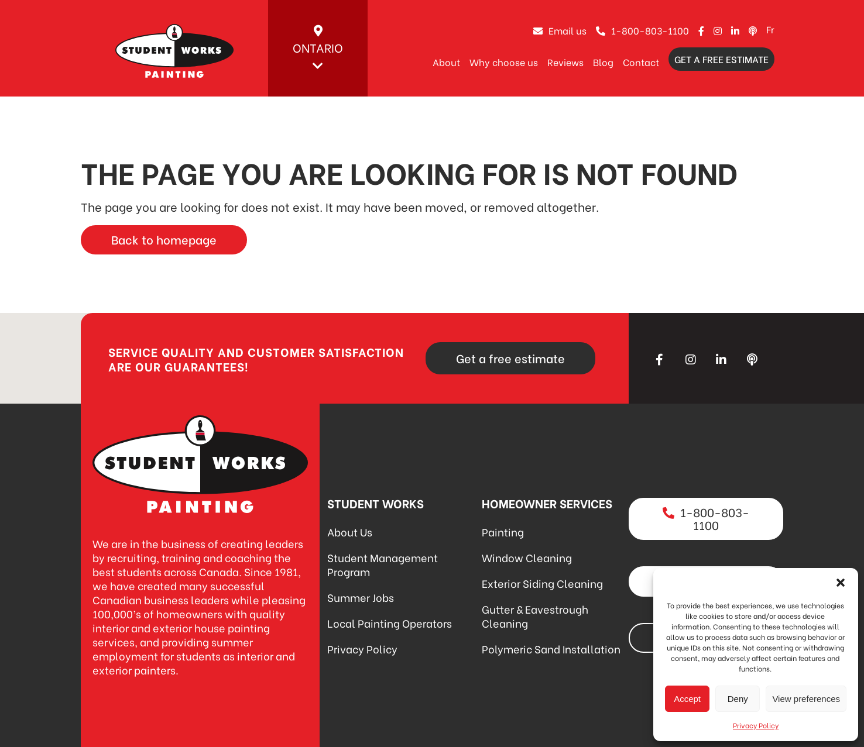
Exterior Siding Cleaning (542, 583)
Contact (641, 61)
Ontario (318, 48)
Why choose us (503, 61)
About (446, 61)
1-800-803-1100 (642, 30)
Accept (687, 699)
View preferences (806, 699)
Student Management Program (382, 564)
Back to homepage (164, 238)
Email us (560, 30)
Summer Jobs (360, 597)
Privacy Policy (756, 725)
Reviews (565, 61)
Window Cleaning (527, 557)
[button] (840, 582)
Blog (603, 61)
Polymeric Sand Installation (551, 648)
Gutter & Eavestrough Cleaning (535, 616)
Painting (503, 531)
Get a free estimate (721, 59)
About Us (349, 531)
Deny (738, 699)
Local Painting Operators (389, 623)
